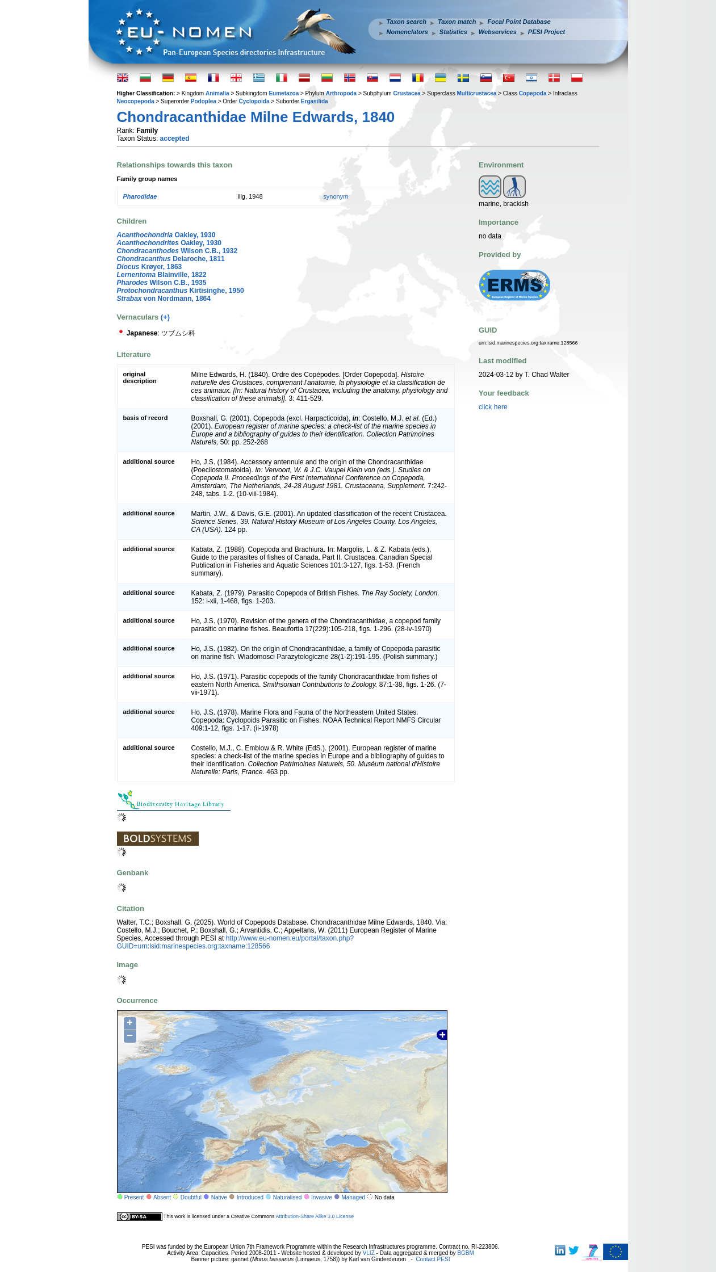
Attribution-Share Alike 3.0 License (314, 1216)
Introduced (250, 1197)
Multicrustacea (476, 93)
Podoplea (203, 101)
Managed (353, 1197)
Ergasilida (314, 101)
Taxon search (407, 21)
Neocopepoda (135, 101)
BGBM (465, 1253)
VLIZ (369, 1253)
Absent (162, 1197)
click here (493, 407)
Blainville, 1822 (162, 275)
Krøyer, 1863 (149, 267)
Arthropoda (341, 93)
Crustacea (406, 93)
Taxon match (457, 21)
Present (134, 1197)
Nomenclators (407, 31)
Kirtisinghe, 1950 (180, 291)
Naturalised (287, 1197)
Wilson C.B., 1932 (177, 251)
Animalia (217, 93)
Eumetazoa (284, 93)
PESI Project (546, 31)
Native (219, 1197)
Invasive (321, 1197)
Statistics (453, 31)
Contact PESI (433, 1259)
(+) (165, 317)
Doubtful (191, 1197)
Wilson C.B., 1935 (162, 283)
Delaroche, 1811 (171, 259)
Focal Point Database (518, 21)
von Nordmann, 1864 (164, 299)
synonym (335, 196)
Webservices (498, 31)
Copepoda (533, 93)
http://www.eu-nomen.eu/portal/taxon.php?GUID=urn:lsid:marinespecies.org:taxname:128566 (235, 942)
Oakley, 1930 (166, 235)
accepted (175, 138)
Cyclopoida (254, 101)
